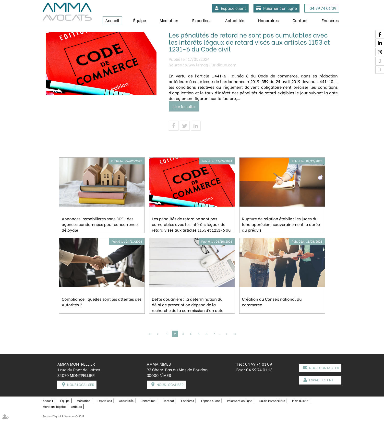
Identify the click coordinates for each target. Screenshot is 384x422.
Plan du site (300, 400)
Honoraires (268, 20)
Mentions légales (54, 406)
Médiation (169, 20)
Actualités (234, 20)
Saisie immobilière (272, 400)
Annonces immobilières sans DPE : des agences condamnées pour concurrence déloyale (100, 224)
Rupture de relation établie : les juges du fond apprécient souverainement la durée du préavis (281, 224)
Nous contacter (324, 367)
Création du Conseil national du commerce (272, 301)
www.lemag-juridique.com (210, 64)
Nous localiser (80, 384)
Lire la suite (184, 106)
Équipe (139, 20)
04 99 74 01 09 (323, 8)
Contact (300, 20)
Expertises (201, 20)
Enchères (330, 20)
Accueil (112, 20)
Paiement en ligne (280, 8)
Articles (76, 406)
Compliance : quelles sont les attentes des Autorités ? (102, 301)
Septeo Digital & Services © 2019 (63, 416)
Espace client (233, 8)
